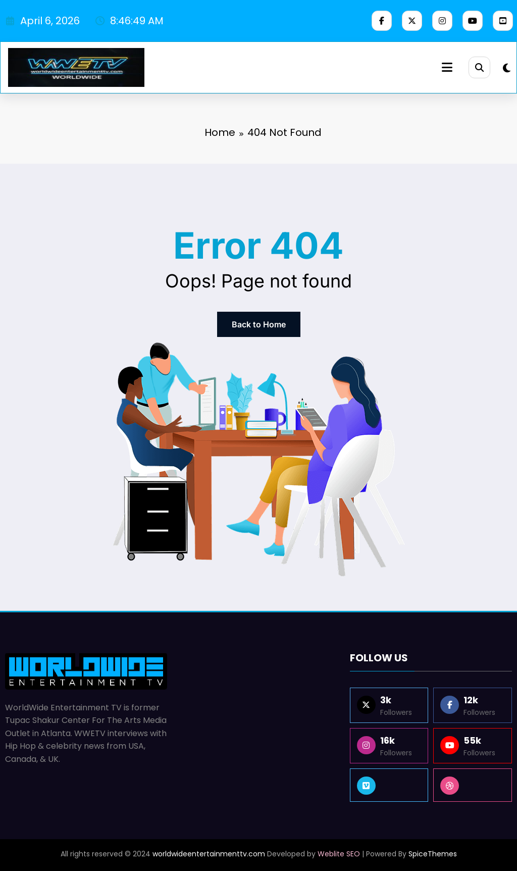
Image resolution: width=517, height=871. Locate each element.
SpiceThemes (432, 854)
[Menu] (444, 67)
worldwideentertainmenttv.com (208, 854)
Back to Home (259, 324)
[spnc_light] (506, 68)
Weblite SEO (339, 854)
